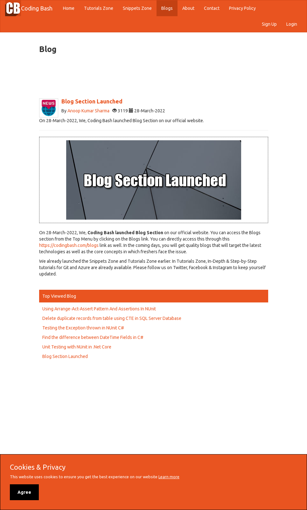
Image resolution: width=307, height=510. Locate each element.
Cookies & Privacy (38, 467)
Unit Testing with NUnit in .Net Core (76, 346)
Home (71, 8)
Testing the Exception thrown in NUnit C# (83, 327)
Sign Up (269, 24)
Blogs (167, 8)
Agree (24, 492)
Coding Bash (36, 8)
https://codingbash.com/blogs (69, 245)
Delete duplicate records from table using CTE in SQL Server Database (111, 318)
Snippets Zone (137, 8)
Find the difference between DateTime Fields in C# (92, 337)
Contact (212, 8)
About (188, 8)
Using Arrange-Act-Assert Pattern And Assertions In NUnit (99, 308)
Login (291, 24)
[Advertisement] (155, 76)
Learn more (168, 476)
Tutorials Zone (98, 8)
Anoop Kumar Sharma (88, 110)
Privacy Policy (242, 8)
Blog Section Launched (65, 356)
